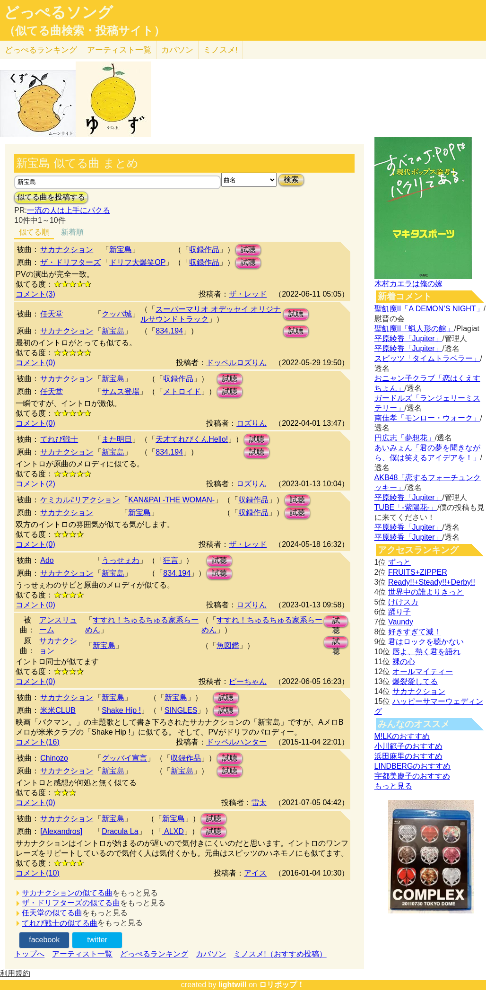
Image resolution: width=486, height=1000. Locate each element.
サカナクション (66, 250)
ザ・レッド (248, 294)
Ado (46, 560)
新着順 (72, 232)
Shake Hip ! (121, 710)
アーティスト (119, 49)
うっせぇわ (120, 560)
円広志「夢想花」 (404, 438)
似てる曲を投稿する (51, 197)
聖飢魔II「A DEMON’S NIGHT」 (429, 309)
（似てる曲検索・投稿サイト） (84, 31)
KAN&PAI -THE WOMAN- (171, 500)
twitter (97, 940)
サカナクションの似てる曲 (67, 893)
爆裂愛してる (415, 681)
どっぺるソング (58, 12)
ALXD (173, 831)
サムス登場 (120, 391)
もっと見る (393, 786)
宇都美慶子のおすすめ (412, 776)
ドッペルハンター (236, 742)
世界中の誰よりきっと (426, 592)
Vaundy (400, 622)
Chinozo (54, 758)
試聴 (248, 250)
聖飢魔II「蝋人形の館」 (414, 329)
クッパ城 (117, 314)
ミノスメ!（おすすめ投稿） (280, 954)
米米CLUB (58, 710)
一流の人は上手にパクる (68, 210)
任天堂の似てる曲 (52, 913)
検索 (291, 179)
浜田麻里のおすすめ (408, 756)
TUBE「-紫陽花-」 (405, 507)
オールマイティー (422, 671)
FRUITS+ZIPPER (417, 572)
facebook (44, 940)
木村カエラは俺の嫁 (408, 284)
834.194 (169, 331)
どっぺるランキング (154, 954)
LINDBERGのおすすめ (412, 766)
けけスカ (403, 602)
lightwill (232, 985)
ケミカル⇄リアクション (80, 500)
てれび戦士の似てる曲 (59, 923)
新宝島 (120, 250)
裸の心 (403, 662)
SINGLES (181, 710)
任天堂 (51, 314)
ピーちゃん (248, 681)
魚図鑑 (228, 645)
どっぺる (41, 49)
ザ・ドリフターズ (70, 262)
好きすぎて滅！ (414, 632)
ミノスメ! (220, 49)
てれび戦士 (59, 439)
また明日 (117, 439)
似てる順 (34, 232)
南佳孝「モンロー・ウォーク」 (427, 418)
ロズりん (251, 423)
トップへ (29, 954)
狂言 (170, 560)
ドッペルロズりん (236, 363)
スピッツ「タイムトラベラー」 (427, 358)
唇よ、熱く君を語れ (426, 652)
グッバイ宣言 (124, 758)
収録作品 (204, 250)
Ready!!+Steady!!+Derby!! (431, 582)
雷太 (259, 802)
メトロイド (182, 391)
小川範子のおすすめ (408, 746)
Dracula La (120, 831)
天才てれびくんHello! (192, 439)
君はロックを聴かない (426, 642)
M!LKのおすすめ (402, 736)
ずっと (399, 562)
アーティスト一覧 (82, 954)
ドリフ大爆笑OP (137, 262)
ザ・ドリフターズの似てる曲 (71, 903)
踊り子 (399, 612)
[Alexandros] (61, 831)
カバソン (177, 49)
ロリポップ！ (281, 985)
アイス (255, 873)
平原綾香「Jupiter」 (408, 338)
